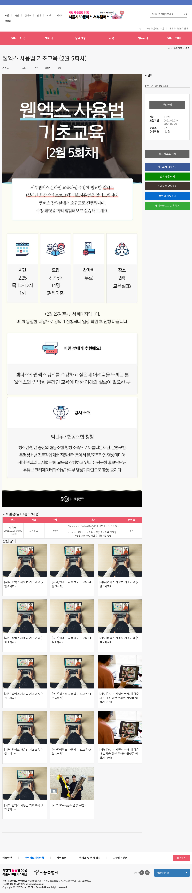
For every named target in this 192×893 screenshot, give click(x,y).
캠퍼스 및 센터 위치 (89, 858)
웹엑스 (60, 68)
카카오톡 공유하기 (167, 186)
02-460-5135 (161, 85)
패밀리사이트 (172, 874)
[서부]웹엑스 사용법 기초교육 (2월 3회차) (119, 584)
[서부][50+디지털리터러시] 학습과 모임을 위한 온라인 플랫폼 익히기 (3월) (119, 698)
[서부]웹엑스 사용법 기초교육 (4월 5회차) (23, 696)
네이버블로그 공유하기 (167, 206)
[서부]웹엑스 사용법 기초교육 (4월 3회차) (71, 584)
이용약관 (7, 858)
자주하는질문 (120, 858)
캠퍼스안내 (174, 38)
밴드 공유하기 (167, 176)
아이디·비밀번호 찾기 (178, 28)
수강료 (156, 128)
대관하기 (181, 858)
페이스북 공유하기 (167, 167)
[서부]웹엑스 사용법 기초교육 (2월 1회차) (71, 752)
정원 (156, 117)
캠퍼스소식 (18, 38)
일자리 (49, 38)
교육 (111, 38)
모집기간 (156, 120)
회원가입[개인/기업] (155, 28)
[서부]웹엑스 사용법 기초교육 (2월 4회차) (23, 584)
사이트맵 (61, 858)
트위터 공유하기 (167, 196)
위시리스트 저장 (167, 154)
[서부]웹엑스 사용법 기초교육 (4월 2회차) (119, 640)
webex (25, 68)
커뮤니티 (142, 38)
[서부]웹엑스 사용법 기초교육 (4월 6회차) (71, 696)
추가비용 (156, 131)
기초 (36, 68)
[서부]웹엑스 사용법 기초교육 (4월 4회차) (23, 752)
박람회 (8, 21)
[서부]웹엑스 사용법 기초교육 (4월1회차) (71, 640)
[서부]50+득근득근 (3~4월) (69, 805)
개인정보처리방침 (34, 858)
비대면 (47, 68)
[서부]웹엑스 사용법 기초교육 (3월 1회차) (23, 640)
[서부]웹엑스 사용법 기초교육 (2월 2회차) (23, 807)
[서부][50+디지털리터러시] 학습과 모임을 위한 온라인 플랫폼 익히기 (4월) (119, 754)
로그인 (138, 28)
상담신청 (80, 38)
